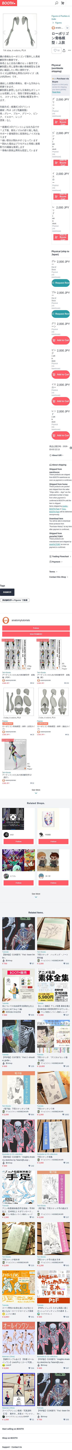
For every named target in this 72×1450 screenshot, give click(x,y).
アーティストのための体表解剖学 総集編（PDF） (18, 676)
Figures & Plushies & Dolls (61, 17)
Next (35, 32)
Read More (56, 92)
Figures (58, 23)
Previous (4, 32)
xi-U (11, 835)
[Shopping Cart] (63, 3)
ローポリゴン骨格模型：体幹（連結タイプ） (53, 727)
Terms (52, 572)
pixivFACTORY (54, 544)
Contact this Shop (57, 577)
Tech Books (6, 672)
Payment (56, 562)
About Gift (57, 455)
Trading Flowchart (60, 556)
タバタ (48, 876)
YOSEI (48, 835)
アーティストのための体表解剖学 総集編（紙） (53, 676)
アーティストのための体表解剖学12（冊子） (16, 776)
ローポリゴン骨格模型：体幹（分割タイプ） (18, 727)
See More (36, 896)
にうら (13, 876)
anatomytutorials (21, 620)
